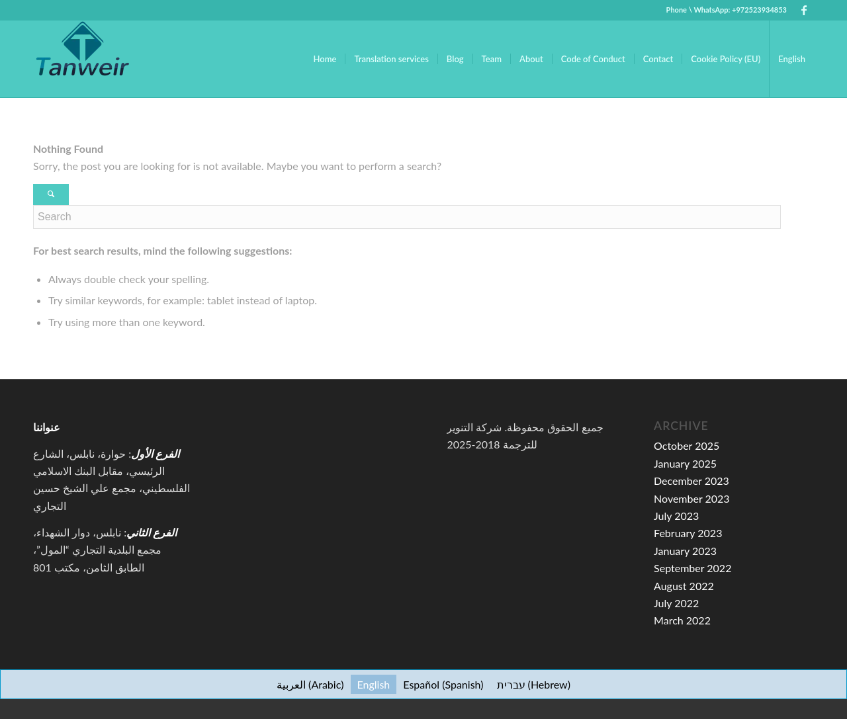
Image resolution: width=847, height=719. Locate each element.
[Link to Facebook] (804, 10)
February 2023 (688, 533)
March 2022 (682, 620)
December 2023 (691, 480)
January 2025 (685, 463)
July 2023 (676, 515)
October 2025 (686, 445)
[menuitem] (325, 59)
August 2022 (684, 585)
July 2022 (676, 603)
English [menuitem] (373, 684)
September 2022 (692, 568)
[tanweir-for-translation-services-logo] (82, 59)
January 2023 (685, 550)
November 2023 (692, 498)
